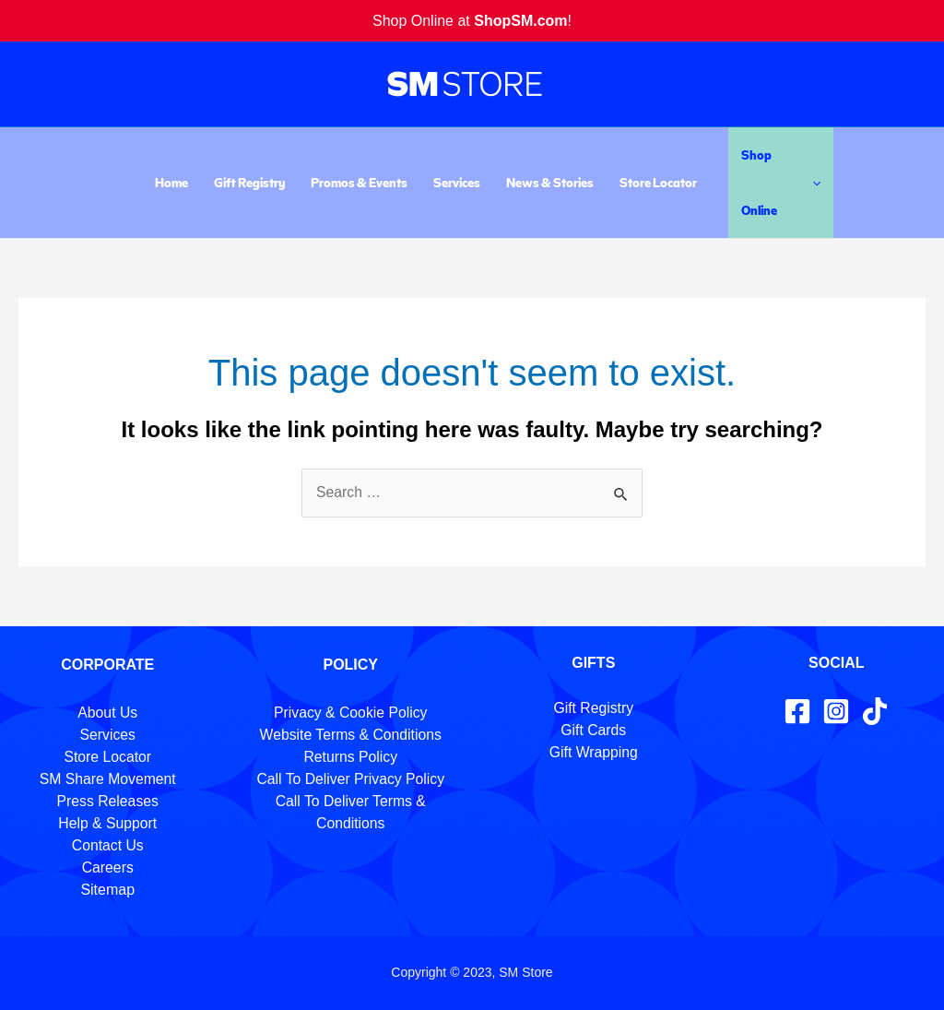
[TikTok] (875, 711)
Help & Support (107, 823)
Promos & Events (359, 182)
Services (456, 182)
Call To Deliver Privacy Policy (350, 779)
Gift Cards (593, 730)
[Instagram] (836, 711)
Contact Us (107, 845)
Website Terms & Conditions (350, 735)
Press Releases (107, 801)
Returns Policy (350, 757)
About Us (107, 712)
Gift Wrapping (594, 752)
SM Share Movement (108, 779)
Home (171, 182)
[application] (812, 182)
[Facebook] (797, 711)
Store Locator (658, 182)
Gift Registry (249, 182)
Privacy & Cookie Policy (351, 712)
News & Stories (550, 182)
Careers (107, 867)
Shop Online (780, 182)
